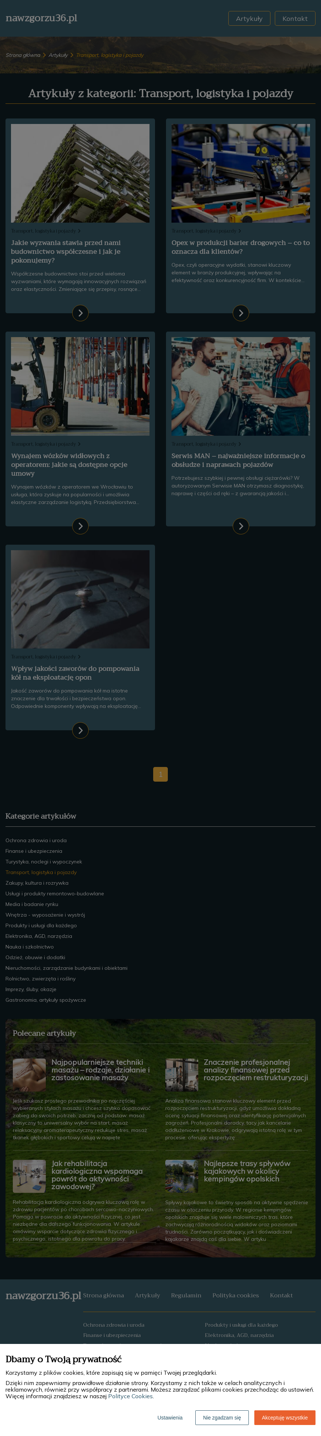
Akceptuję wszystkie (285, 1418)
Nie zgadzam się (222, 1418)
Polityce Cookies (130, 1396)
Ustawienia (170, 1418)
